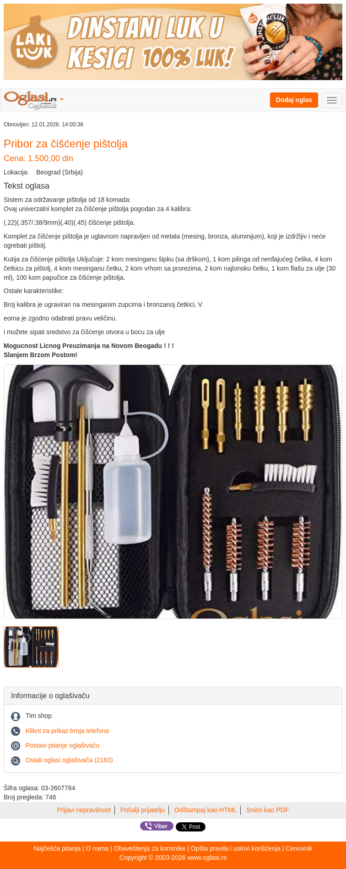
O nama (97, 848)
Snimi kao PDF (267, 810)
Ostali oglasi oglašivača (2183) (69, 760)
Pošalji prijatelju (142, 810)
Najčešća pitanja (57, 848)
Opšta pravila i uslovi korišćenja (236, 848)
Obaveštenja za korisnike (149, 848)
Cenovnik (299, 848)
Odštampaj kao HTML (205, 810)
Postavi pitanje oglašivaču (62, 745)
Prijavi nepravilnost (84, 810)
